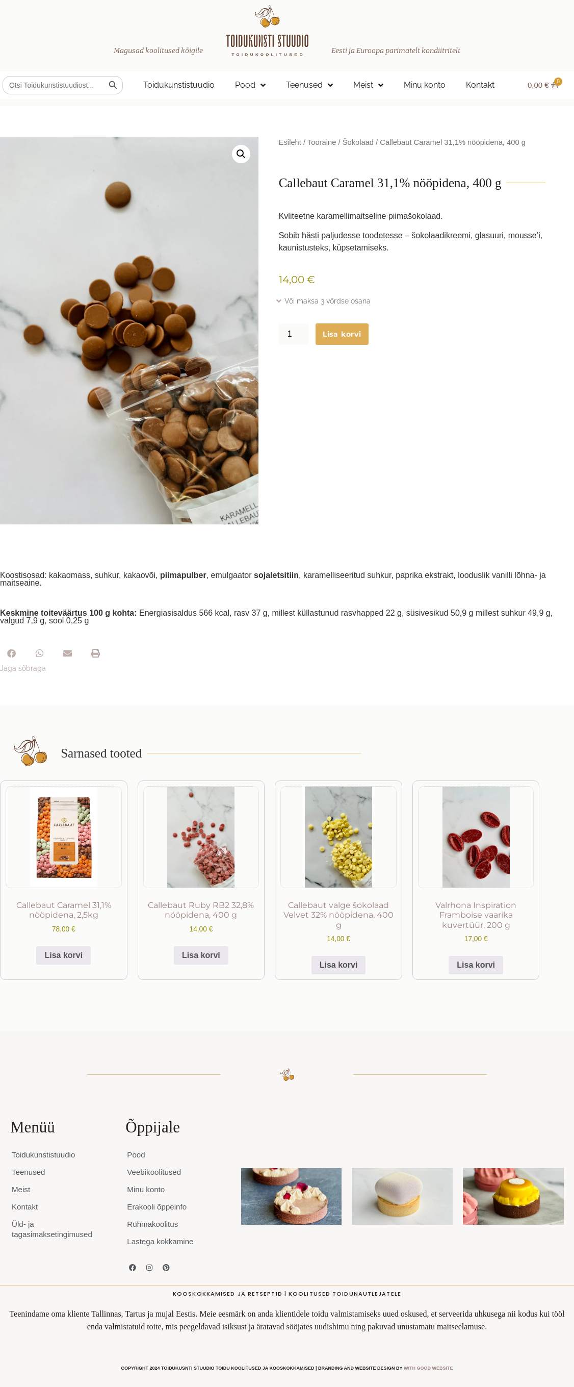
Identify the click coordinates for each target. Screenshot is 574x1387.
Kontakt (480, 85)
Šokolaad (358, 142)
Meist (368, 85)
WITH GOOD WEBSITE (428, 1368)
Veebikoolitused (155, 1172)
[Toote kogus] (293, 334)
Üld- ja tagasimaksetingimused (54, 1229)
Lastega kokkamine (162, 1241)
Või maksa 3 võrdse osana (327, 301)
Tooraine (321, 142)
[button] (241, 154)
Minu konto (425, 85)
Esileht (290, 142)
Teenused (309, 85)
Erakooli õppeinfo (158, 1206)
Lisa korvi (342, 334)
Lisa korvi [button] (63, 955)
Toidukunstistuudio (179, 85)
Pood (250, 85)
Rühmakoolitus (154, 1224)
